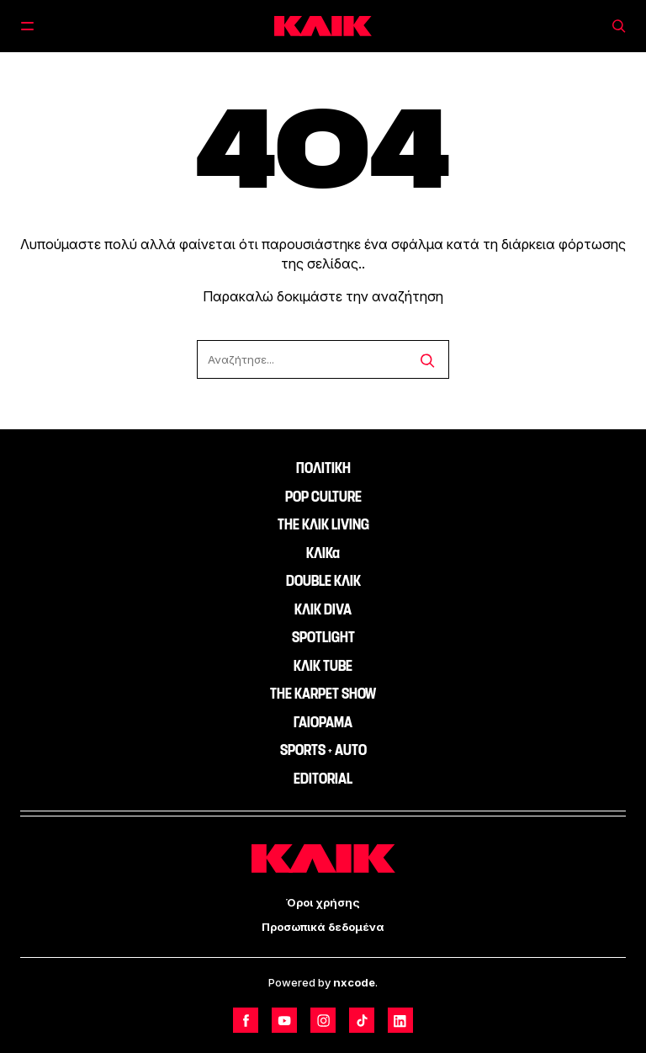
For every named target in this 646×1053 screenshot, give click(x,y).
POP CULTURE (323, 496)
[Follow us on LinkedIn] (400, 1020)
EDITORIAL (323, 778)
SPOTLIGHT (323, 637)
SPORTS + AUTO (323, 750)
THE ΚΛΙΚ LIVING (323, 524)
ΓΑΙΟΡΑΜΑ (323, 722)
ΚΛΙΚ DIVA (323, 609)
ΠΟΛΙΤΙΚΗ (323, 468)
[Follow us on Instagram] (323, 1020)
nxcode (354, 982)
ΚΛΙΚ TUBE (323, 666)
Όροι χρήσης (323, 902)
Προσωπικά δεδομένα (323, 926)
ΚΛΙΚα (323, 553)
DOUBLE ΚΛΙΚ (323, 581)
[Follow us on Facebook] (245, 1020)
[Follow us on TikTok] (361, 1020)
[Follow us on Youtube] (284, 1020)
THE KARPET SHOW (323, 693)
